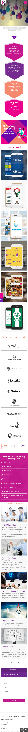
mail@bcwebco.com (12, 674)
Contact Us (4, 724)
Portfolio (23, 716)
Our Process (9, 716)
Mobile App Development (7, 719)
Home (2, 716)
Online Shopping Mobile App (8, 722)
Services (16, 716)
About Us (19, 722)
